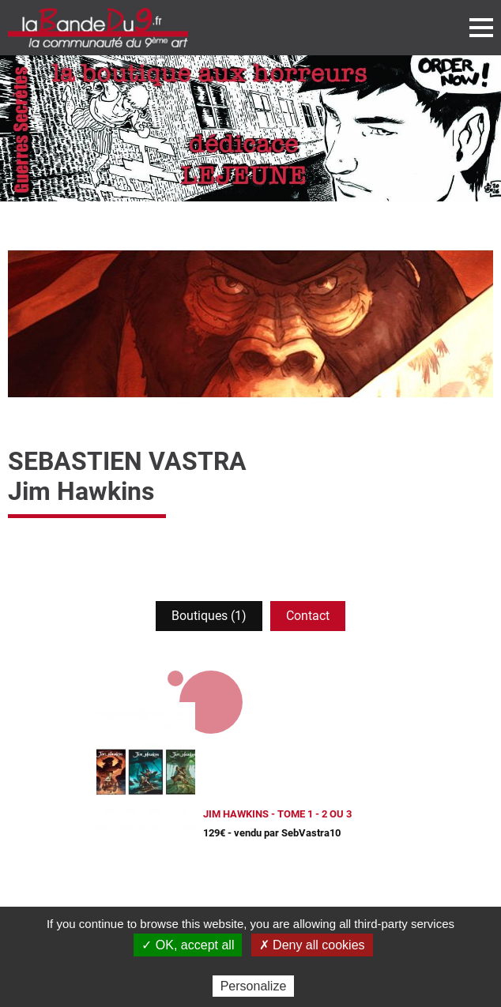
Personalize (253, 986)
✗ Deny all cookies (312, 945)
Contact (308, 615)
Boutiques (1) (209, 615)
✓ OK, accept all (187, 945)
